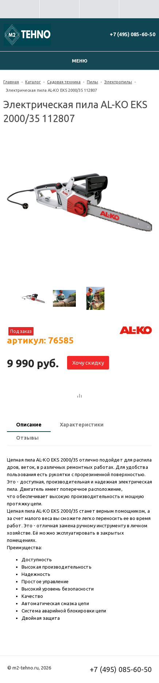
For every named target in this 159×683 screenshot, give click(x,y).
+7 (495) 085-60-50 (132, 34)
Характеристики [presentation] (82, 425)
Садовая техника (64, 82)
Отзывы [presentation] (27, 438)
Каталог (33, 82)
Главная (11, 82)
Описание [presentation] (29, 425)
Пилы (92, 82)
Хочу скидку (88, 363)
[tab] (29, 425)
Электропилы (118, 82)
